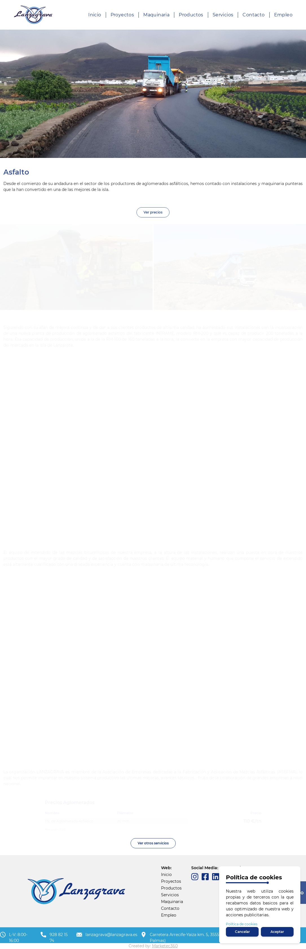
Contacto (170, 908)
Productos (171, 888)
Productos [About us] (191, 14)
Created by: (153, 945)
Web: (166, 867)
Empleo (168, 915)
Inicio (166, 874)
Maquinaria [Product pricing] (156, 14)
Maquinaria (172, 901)
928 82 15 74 (59, 937)
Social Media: (204, 867)
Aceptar (277, 932)
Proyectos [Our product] (122, 14)
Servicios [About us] (223, 14)
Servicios (170, 894)
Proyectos (171, 881)
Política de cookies (241, 924)
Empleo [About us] (283, 14)
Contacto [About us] (254, 14)
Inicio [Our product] (94, 14)
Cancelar (242, 932)
